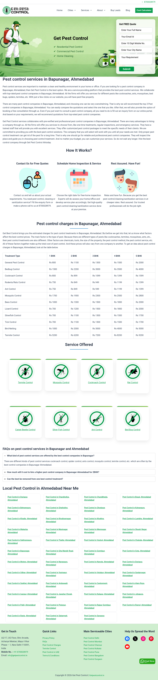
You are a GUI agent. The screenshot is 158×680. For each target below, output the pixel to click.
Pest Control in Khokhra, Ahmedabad (95, 517)
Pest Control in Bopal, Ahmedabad (132, 494)
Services (91, 10)
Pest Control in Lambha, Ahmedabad (133, 517)
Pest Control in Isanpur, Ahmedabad (18, 595)
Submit (126, 69)
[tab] (79, 456)
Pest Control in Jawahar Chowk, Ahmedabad (60, 595)
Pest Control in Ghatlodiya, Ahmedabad (58, 505)
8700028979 (148, 2)
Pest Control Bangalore (95, 655)
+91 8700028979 (21, 652)
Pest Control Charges (52, 645)
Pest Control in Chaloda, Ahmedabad (133, 539)
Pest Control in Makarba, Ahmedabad (19, 528)
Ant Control (97, 427)
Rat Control (132, 382)
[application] (80, 10)
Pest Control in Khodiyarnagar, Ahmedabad (59, 517)
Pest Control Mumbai (94, 641)
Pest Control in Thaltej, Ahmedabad (56, 539)
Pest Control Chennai (94, 645)
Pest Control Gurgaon (94, 659)
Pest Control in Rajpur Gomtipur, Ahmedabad (99, 606)
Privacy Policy (49, 638)
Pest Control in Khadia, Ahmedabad (18, 517)
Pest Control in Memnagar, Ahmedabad (96, 528)
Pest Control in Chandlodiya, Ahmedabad (58, 494)
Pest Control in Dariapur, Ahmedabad (18, 494)
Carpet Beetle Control (25, 427)
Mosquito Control (61, 382)
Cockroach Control (97, 382)
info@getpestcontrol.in (18, 655)
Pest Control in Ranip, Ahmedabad (17, 618)
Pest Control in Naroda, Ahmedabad (95, 561)
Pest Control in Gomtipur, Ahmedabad (96, 550)
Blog (129, 10)
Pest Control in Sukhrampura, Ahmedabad (21, 539)
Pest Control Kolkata (93, 648)
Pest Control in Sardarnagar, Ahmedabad (135, 573)
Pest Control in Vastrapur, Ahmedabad (57, 573)
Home (66, 10)
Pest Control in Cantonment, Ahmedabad (97, 584)
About (105, 10)
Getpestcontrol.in (97, 675)
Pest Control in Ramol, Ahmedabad (133, 606)
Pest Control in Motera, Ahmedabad (18, 561)
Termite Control (25, 382)
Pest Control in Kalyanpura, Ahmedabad (135, 505)
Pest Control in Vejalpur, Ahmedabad (95, 573)
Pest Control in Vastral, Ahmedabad (95, 539)
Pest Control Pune (92, 652)
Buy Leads (118, 10)
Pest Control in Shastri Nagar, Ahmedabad (136, 528)
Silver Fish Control (61, 427)
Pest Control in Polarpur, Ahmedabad (57, 606)
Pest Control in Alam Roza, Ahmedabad (134, 584)
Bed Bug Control (132, 427)
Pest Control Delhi (92, 638)
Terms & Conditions (51, 655)
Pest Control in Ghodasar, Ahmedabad (96, 505)
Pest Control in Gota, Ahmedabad (137, 549)
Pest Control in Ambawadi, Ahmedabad (58, 584)
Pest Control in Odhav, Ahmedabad (18, 573)
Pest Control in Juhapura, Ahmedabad (134, 595)
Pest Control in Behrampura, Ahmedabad (20, 505)
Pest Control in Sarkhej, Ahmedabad (18, 584)
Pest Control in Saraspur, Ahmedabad (95, 618)
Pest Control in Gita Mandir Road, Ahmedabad (61, 550)
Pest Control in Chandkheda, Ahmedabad (97, 494)
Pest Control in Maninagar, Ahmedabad (58, 528)
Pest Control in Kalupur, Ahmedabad (95, 595)
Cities (78, 10)
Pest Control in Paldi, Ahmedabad (23, 605)
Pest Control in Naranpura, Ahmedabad (58, 561)
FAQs (44, 641)
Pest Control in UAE (51, 652)
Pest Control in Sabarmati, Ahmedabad (57, 618)
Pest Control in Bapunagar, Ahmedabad (20, 550)
